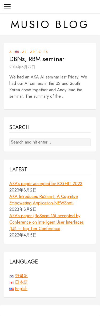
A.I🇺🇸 (14, 52)
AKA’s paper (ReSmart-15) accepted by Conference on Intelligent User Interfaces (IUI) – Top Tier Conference (46, 222)
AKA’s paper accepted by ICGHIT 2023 (45, 183)
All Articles (35, 52)
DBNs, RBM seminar (36, 59)
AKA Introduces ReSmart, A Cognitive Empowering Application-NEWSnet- (43, 199)
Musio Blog (50, 24)
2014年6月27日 (22, 67)
